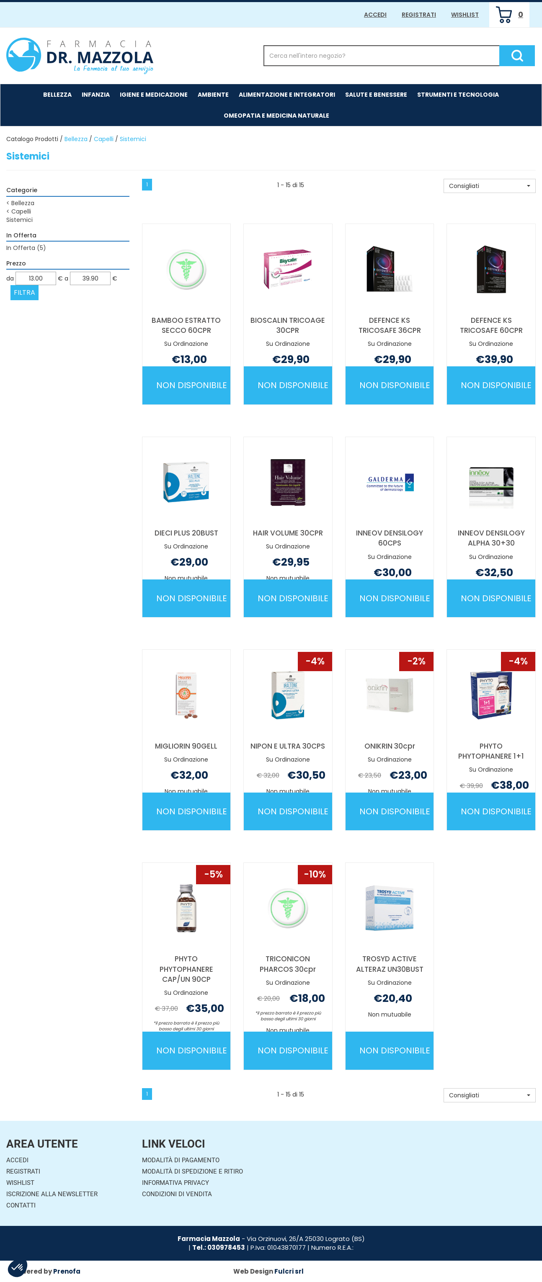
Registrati (419, 14)
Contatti (21, 1205)
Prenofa (66, 1271)
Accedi (375, 14)
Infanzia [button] (96, 94)
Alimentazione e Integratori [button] (287, 94)
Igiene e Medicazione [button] (154, 94)
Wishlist (465, 14)
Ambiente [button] (213, 94)
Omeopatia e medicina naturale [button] (276, 115)
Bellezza (76, 139)
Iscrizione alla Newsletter (52, 1194)
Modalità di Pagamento (180, 1160)
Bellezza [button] (57, 94)
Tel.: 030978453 (218, 1247)
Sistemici (19, 220)
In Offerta (26, 248)
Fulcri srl (289, 1271)
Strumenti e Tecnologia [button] (458, 94)
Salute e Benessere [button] (376, 94)
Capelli (104, 139)
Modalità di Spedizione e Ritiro (192, 1171)
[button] (490, 186)
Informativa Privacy (175, 1183)
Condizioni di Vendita (177, 1194)
